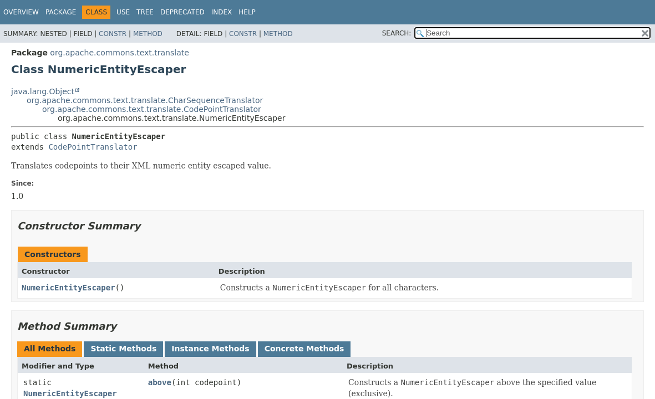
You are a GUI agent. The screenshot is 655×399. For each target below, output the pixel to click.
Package (60, 12)
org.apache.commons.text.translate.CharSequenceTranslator (145, 100)
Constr (112, 34)
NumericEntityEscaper (68, 287)
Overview (21, 12)
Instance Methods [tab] (210, 348)
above (159, 382)
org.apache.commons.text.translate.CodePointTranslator (151, 109)
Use (123, 12)
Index (221, 12)
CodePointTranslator (92, 146)
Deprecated (182, 12)
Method (148, 34)
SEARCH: (397, 33)
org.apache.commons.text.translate (119, 52)
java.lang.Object (42, 91)
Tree (145, 12)
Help (247, 12)
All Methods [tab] (49, 348)
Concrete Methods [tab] (304, 348)
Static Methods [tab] (123, 348)
